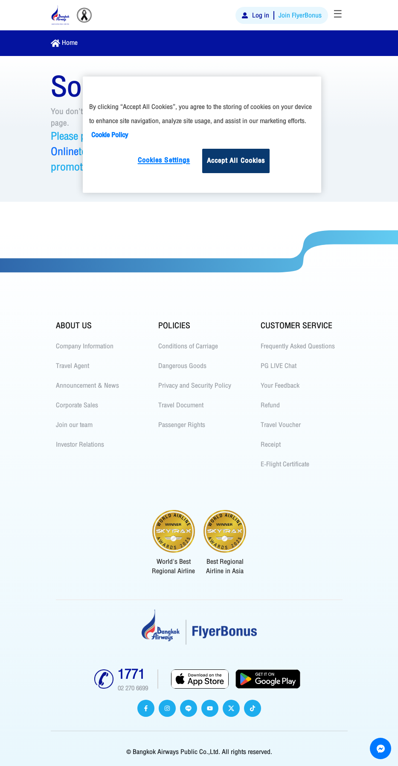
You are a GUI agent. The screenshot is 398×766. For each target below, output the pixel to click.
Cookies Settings (164, 160)
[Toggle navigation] (338, 15)
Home (70, 43)
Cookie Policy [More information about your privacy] (109, 135)
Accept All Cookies (236, 161)
